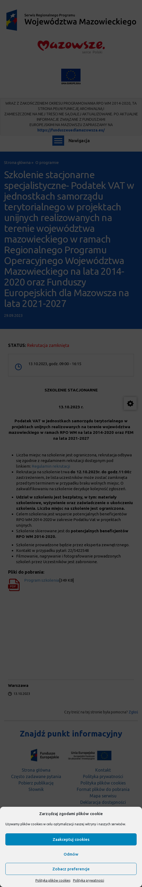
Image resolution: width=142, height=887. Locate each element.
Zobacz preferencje (71, 869)
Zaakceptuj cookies (71, 839)
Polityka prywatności (88, 880)
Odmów (71, 854)
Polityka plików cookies (52, 880)
